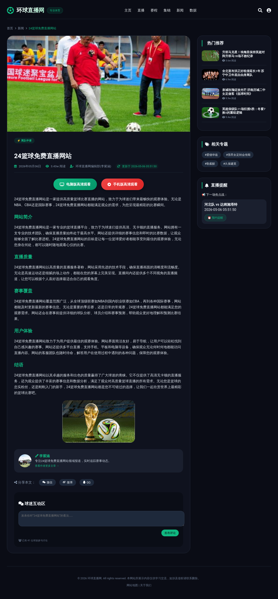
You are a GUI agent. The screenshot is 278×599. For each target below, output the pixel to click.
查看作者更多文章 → (47, 465)
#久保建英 (229, 163)
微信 (47, 482)
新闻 (180, 10)
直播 (140, 10)
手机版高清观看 (122, 184)
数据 (193, 10)
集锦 (167, 10)
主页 (127, 10)
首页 (10, 28)
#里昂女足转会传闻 (238, 154)
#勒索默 (210, 163)
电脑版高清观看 (75, 184)
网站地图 (132, 585)
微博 (68, 482)
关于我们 (145, 585)
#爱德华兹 (211, 154)
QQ (87, 482)
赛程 (154, 10)
